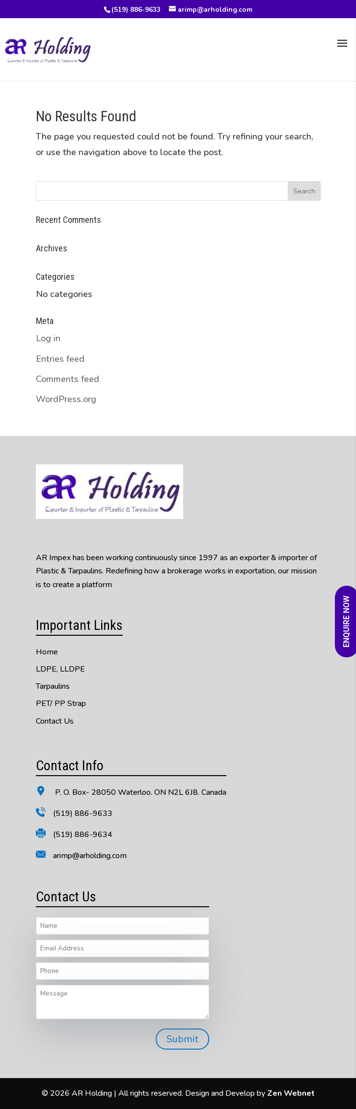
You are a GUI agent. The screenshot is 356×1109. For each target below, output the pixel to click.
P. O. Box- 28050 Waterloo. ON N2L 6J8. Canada (139, 792)
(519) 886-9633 (136, 9)
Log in (48, 338)
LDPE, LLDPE (60, 669)
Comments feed (67, 379)
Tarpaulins (53, 686)
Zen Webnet (291, 1093)
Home (47, 652)
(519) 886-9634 (82, 834)
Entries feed (60, 359)
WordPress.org (66, 399)
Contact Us (55, 721)
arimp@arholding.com (90, 855)
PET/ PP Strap (61, 703)
